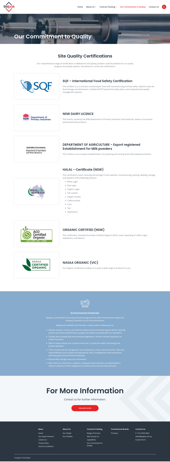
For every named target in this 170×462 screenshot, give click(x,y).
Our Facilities (68, 437)
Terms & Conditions (46, 447)
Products (114, 434)
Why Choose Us (93, 437)
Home (80, 7)
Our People (67, 434)
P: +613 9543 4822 (142, 434)
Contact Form (140, 440)
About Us (91, 7)
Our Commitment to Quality (133, 7)
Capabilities (91, 440)
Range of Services (93, 434)
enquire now (85, 409)
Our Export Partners (46, 437)
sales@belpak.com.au (143, 437)
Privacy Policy (43, 444)
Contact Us (154, 7)
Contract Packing (108, 7)
